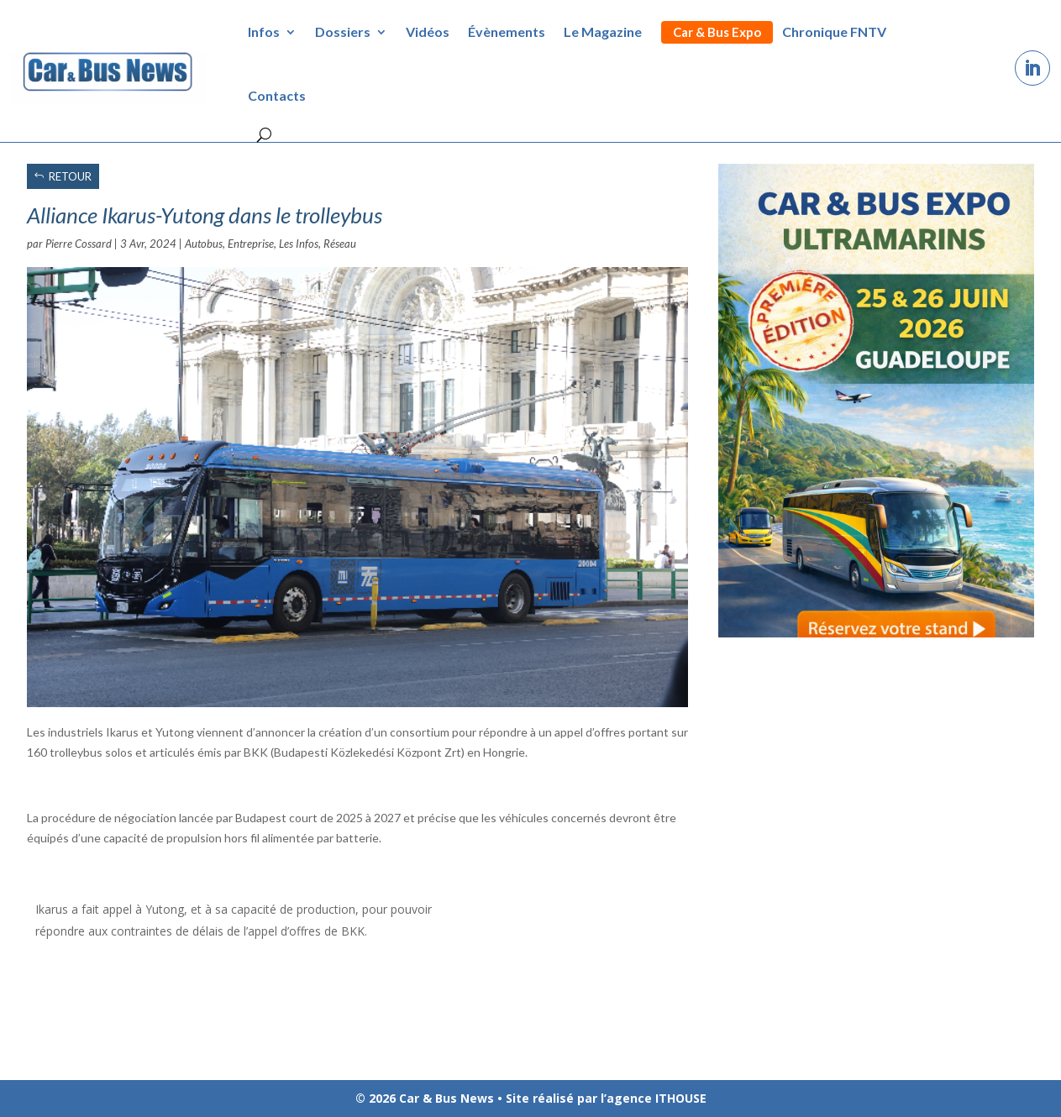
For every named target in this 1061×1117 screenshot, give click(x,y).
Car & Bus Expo (717, 31)
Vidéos (427, 31)
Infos (264, 31)
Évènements (506, 31)
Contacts (277, 95)
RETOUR (70, 176)
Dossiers (342, 31)
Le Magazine (603, 31)
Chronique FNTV (834, 31)
